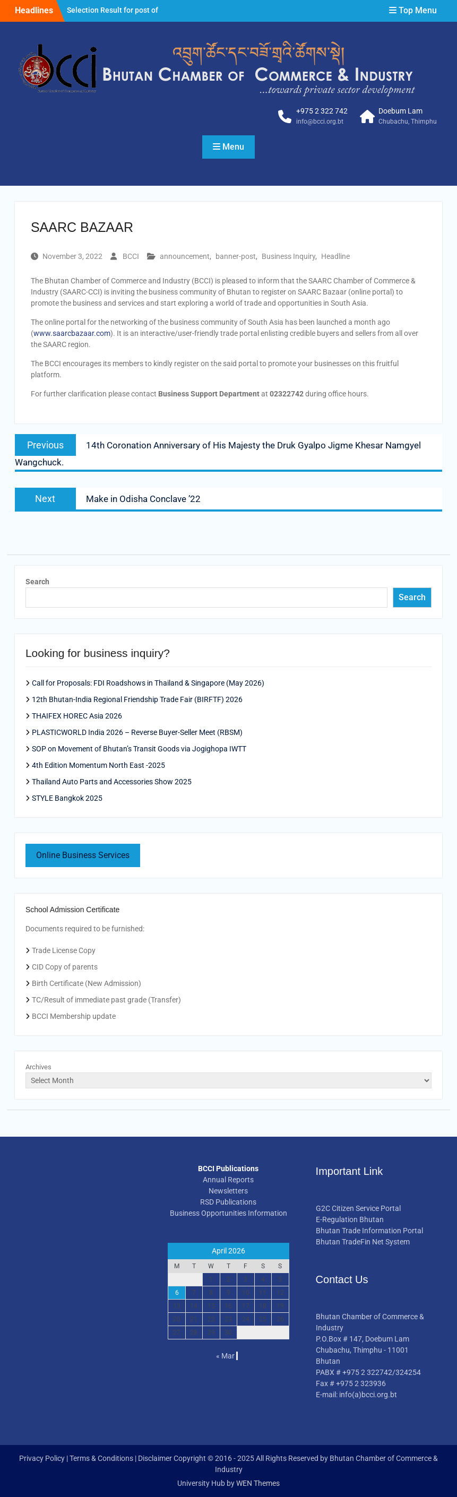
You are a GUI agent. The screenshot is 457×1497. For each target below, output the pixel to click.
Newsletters (228, 1191)
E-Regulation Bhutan (350, 1219)
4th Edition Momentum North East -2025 (98, 765)
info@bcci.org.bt (319, 121)
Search (37, 581)
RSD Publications (228, 1202)
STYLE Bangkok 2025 (67, 798)
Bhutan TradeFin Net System (363, 1242)
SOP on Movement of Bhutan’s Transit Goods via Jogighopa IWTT (139, 749)
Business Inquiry (288, 256)
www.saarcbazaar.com (71, 333)
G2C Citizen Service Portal (358, 1208)
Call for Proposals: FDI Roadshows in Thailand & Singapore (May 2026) (148, 683)
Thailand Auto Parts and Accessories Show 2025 (112, 781)
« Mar (225, 1356)
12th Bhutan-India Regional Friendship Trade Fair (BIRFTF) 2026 (137, 699)
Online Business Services (83, 855)
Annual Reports (228, 1179)
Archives (38, 1067)
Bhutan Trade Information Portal (369, 1230)
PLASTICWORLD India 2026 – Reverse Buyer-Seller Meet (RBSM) (137, 732)
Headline (335, 256)
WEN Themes (258, 1483)
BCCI (131, 256)
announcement (185, 256)
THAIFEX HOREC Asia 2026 (77, 716)
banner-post (235, 256)
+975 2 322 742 (322, 111)
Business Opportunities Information (228, 1213)
